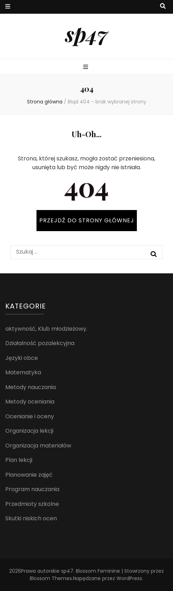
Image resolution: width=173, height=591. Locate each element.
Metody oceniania (29, 402)
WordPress (129, 578)
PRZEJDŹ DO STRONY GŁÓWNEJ (86, 220)
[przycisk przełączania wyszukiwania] (163, 6)
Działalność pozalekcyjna (39, 343)
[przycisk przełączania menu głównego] (86, 67)
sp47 (86, 33)
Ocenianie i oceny (29, 416)
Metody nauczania (30, 387)
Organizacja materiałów (38, 445)
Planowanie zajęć (29, 475)
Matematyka (23, 372)
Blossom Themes (51, 578)
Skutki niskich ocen (31, 518)
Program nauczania (32, 489)
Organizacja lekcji (29, 431)
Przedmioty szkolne (32, 504)
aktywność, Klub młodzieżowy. (46, 329)
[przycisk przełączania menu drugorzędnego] (7, 7)
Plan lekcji (18, 460)
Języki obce (21, 358)
